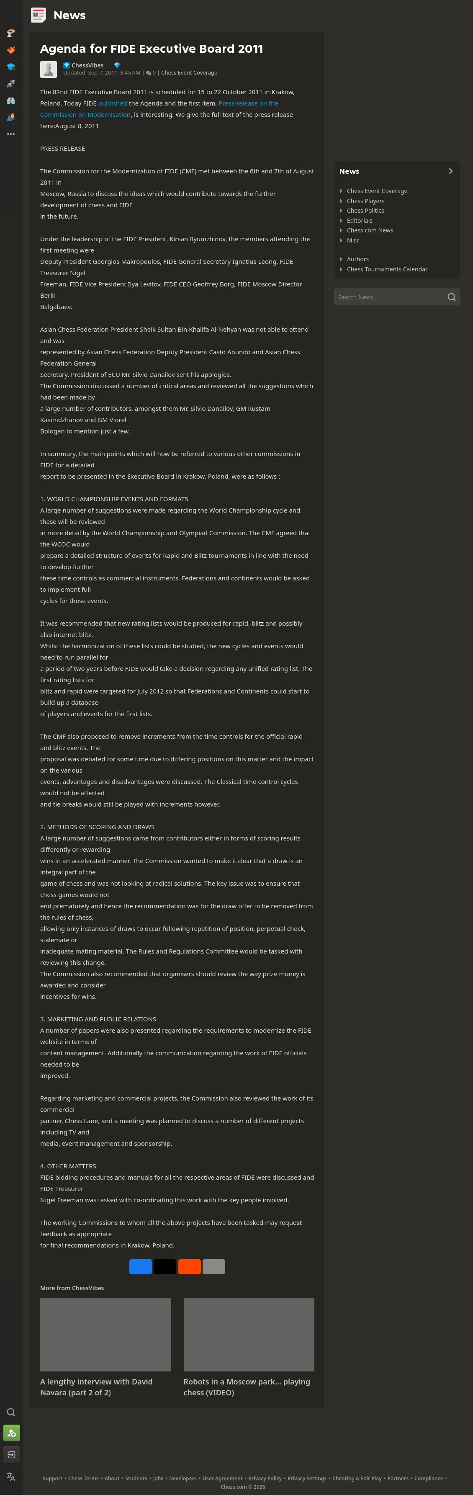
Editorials (360, 220)
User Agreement (223, 1478)
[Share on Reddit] (189, 1266)
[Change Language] (11, 1476)
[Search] (397, 297)
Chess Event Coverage (189, 72)
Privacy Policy (265, 1478)
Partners (398, 1478)
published (112, 103)
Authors (358, 259)
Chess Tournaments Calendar (387, 269)
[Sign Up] (11, 1433)
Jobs (158, 1478)
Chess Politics (365, 210)
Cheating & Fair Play (357, 1478)
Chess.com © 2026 (243, 1486)
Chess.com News (370, 230)
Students (136, 1478)
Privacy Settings (307, 1478)
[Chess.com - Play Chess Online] (11, 14)
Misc (353, 240)
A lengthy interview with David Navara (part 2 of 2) (96, 1386)
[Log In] (11, 1454)
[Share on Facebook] (140, 1266)
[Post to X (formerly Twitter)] (165, 1266)
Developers (183, 1478)
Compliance (428, 1478)
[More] (214, 1266)
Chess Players (366, 201)
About (112, 1478)
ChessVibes (88, 65)
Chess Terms (83, 1478)
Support (52, 1478)
